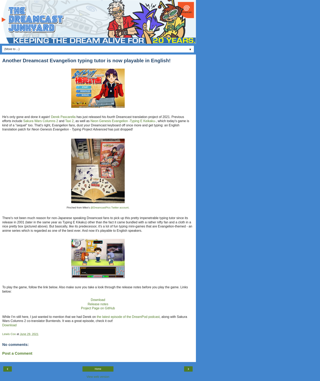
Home (98, 369)
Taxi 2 (69, 121)
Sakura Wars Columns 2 (40, 121)
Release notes (98, 304)
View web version (98, 376)
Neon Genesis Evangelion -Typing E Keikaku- (123, 121)
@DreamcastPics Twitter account (110, 207)
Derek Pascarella (63, 117)
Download (98, 300)
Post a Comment (17, 353)
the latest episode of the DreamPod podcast (128, 317)
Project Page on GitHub (98, 308)
